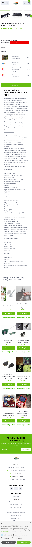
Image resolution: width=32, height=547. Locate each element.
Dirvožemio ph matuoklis (8, 341)
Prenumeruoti (26, 449)
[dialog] (16, 534)
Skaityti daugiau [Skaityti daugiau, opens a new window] (5, 531)
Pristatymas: (5, 43)
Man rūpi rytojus (16, 518)
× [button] (30, 523)
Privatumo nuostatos (16, 504)
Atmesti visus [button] (9, 542)
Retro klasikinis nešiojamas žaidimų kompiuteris (23, 413)
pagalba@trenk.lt (17, 477)
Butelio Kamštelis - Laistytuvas (8, 307)
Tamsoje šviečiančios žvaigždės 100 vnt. (23, 378)
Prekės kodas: (6, 40)
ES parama (16, 521)
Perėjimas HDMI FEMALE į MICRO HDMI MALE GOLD (8, 377)
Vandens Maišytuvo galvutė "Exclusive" (23, 341)
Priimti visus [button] (23, 542)
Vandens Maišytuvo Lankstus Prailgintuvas (23, 306)
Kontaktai (16, 496)
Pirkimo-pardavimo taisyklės (16, 513)
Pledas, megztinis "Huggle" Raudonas (8, 414)
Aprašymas (16, 85)
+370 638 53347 (17, 474)
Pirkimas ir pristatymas (16, 502)
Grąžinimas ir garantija (16, 507)
